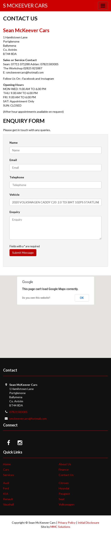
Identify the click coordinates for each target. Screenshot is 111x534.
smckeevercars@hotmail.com (28, 418)
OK (82, 298)
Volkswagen (66, 504)
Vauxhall (8, 504)
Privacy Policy (66, 522)
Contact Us (66, 475)
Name (14, 142)
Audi (6, 483)
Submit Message (23, 252)
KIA (5, 493)
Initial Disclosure (88, 522)
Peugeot (64, 493)
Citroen (64, 483)
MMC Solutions (60, 526)
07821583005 (18, 412)
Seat (62, 499)
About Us (65, 464)
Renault (8, 499)
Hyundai (64, 488)
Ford (6, 488)
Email (13, 160)
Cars (6, 469)
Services (8, 475)
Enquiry (15, 212)
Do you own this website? (36, 297)
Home (7, 464)
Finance (64, 469)
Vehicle (14, 194)
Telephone (17, 177)
